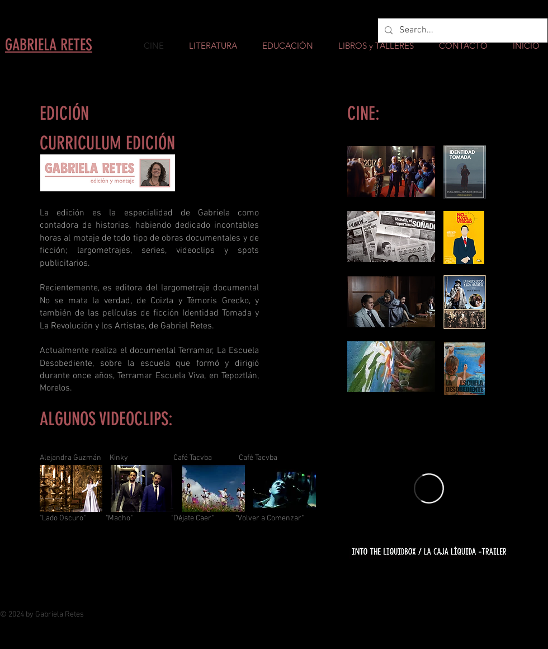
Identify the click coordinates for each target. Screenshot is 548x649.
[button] (71, 488)
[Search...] (461, 30)
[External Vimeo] (429, 488)
